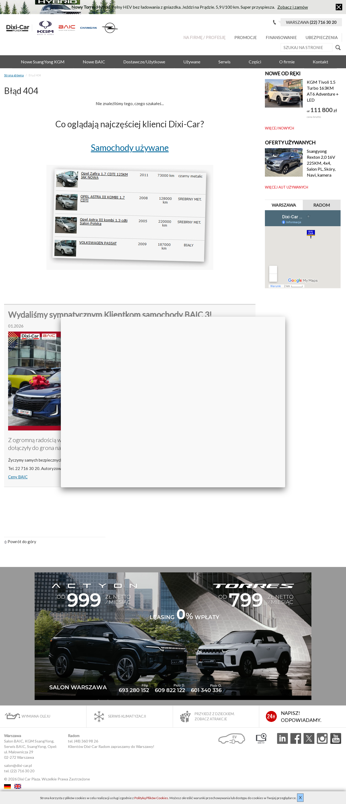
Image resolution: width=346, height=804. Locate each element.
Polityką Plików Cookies (151, 798)
